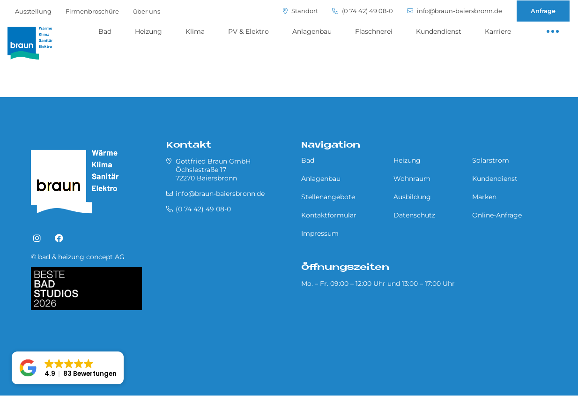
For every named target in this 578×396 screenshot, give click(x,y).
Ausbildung (412, 197)
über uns (146, 11)
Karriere (498, 31)
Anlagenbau (312, 31)
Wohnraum (411, 178)
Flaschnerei (374, 31)
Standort (300, 11)
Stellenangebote (328, 197)
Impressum (320, 233)
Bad (104, 31)
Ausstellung (33, 11)
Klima (195, 31)
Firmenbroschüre (92, 11)
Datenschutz (414, 215)
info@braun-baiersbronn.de (454, 11)
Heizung (148, 31)
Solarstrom (490, 160)
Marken (484, 197)
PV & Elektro (248, 31)
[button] (68, 367)
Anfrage (543, 11)
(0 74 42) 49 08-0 (362, 11)
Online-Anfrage (497, 215)
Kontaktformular (328, 215)
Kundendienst (438, 31)
